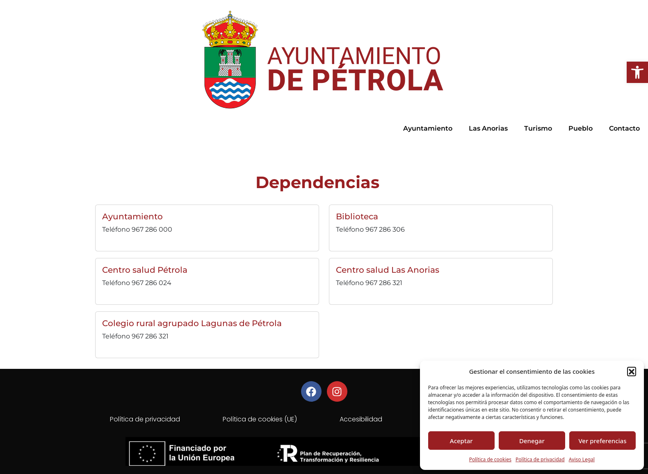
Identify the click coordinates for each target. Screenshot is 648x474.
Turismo (538, 128)
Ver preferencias (602, 441)
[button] (637, 72)
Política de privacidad (540, 459)
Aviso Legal (582, 459)
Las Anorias (488, 128)
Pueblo (580, 128)
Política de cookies (490, 459)
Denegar (532, 441)
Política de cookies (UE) (260, 419)
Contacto (624, 128)
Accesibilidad (361, 419)
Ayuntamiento (427, 128)
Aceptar (461, 441)
